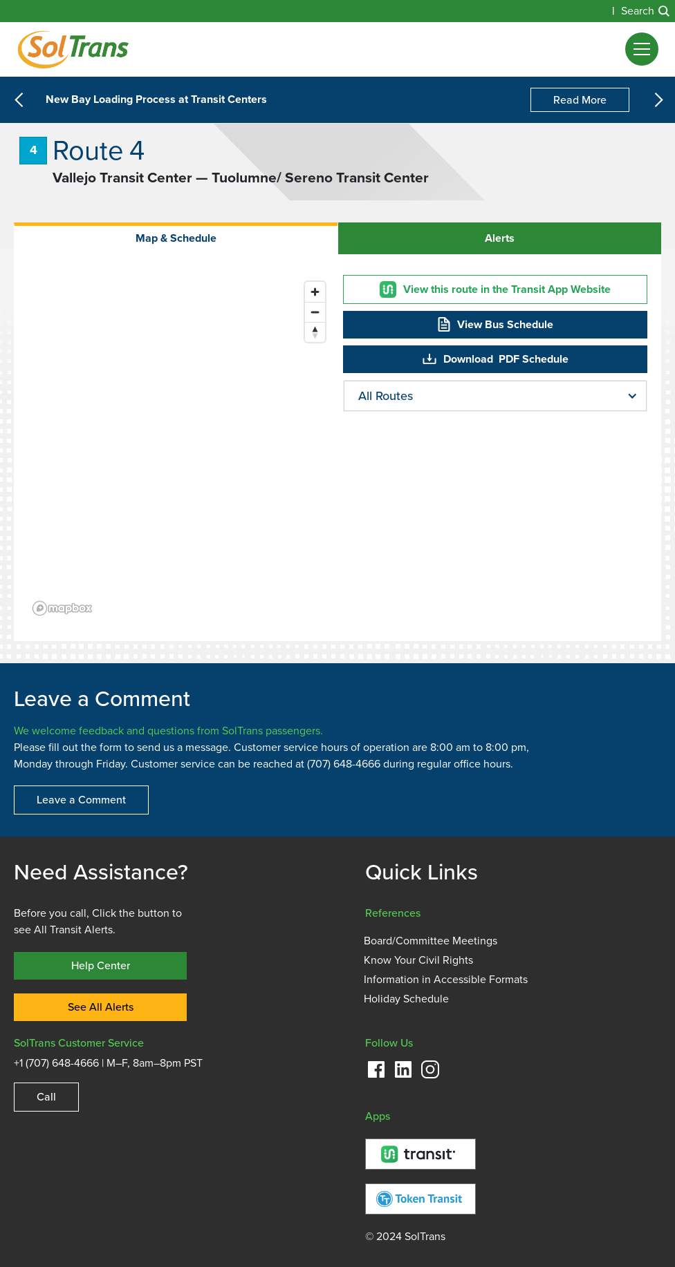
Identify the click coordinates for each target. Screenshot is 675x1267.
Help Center (100, 965)
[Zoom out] (315, 312)
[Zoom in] (315, 292)
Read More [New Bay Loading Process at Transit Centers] (580, 100)
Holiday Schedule (406, 999)
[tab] (176, 238)
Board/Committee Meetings (430, 941)
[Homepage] (73, 49)
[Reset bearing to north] (315, 332)
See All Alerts (100, 1007)
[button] (641, 49)
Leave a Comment (81, 800)
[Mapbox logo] (62, 608)
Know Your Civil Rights (418, 960)
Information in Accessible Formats (446, 980)
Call (46, 1097)
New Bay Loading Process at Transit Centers (156, 100)
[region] (180, 447)
